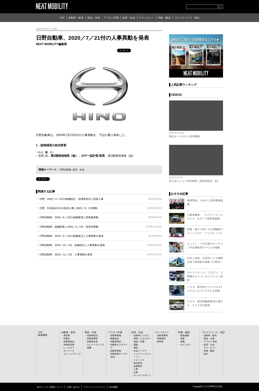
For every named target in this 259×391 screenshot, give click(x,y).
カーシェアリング (72, 354)
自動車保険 (115, 351)
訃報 (136, 372)
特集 (182, 338)
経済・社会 (128, 17)
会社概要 (113, 387)
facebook (172, 6)
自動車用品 (115, 341)
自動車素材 (92, 338)
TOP (62, 17)
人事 (136, 369)
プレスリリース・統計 (187, 17)
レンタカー (68, 347)
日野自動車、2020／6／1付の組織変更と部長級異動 (101, 217)
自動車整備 (115, 335)
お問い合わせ (73, 387)
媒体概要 (42, 335)
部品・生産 (93, 17)
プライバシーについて (94, 387)
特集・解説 (164, 17)
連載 (182, 341)
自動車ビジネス (141, 335)
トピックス (139, 360)
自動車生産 (92, 341)
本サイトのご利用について (50, 387)
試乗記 (66, 338)
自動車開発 (162, 335)
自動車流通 (68, 344)
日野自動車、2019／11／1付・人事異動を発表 (101, 254)
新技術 (160, 341)
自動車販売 (68, 341)
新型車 (66, 335)
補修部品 (114, 338)
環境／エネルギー (142, 338)
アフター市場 (111, 17)
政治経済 (138, 363)
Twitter (164, 6)
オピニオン (185, 344)
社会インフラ (140, 351)
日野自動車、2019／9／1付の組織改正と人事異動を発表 (101, 236)
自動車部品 (92, 335)
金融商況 (138, 366)
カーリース (68, 351)
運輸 (136, 344)
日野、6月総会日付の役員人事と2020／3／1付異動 (101, 208)
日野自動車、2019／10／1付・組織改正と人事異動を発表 (101, 245)
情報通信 (161, 338)
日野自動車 (66, 169)
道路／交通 (139, 341)
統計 (206, 354)
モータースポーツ (142, 375)
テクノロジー (146, 17)
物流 (136, 347)
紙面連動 (184, 335)
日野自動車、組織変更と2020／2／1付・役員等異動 (101, 227)
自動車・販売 (75, 17)
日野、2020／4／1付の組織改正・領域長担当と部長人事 (101, 199)
